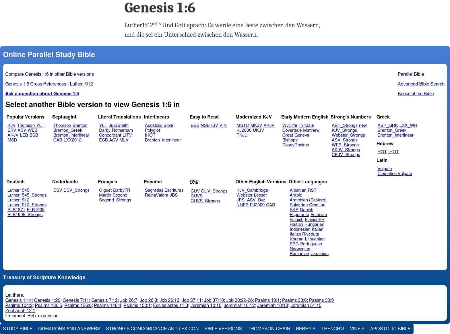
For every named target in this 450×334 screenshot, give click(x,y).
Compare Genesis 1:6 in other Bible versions (49, 74)
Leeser (260, 195)
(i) (155, 24)
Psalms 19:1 (267, 300)
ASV (22, 130)
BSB (34, 135)
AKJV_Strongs (346, 150)
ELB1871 (16, 210)
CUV (195, 191)
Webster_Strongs (348, 135)
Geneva (301, 135)
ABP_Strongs (345, 125)
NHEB (242, 205)
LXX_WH (408, 125)
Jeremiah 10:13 (272, 305)
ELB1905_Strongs (24, 215)
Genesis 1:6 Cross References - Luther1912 (49, 84)
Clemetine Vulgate (395, 174)
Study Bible (17, 329)
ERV (11, 130)
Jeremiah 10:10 (205, 305)
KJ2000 (243, 130)
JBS (174, 195)
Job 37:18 (214, 300)
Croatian (317, 205)
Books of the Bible (416, 94)
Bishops (290, 140)
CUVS (197, 196)
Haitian (296, 224)
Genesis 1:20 (47, 300)
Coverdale (292, 130)
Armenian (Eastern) (308, 200)
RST (312, 190)
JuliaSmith (119, 125)
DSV (57, 190)
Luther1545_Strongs (26, 195)
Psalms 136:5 (48, 305)
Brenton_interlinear (71, 135)
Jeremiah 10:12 (239, 305)
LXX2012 (73, 140)
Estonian (319, 215)
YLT (40, 125)
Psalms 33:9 (321, 300)
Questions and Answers (69, 329)
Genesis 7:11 (76, 300)
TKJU (242, 135)
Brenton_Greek (67, 130)
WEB (32, 130)
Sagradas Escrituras (164, 190)
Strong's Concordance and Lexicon (152, 329)
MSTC (242, 125)
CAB (57, 140)
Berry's (305, 329)
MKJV (256, 125)
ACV (113, 140)
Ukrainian (320, 254)
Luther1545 (18, 190)
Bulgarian (299, 205)
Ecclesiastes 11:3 (170, 305)
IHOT (150, 135)
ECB (103, 140)
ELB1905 (35, 210)
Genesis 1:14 (18, 300)
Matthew (311, 130)
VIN (223, 125)
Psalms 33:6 (294, 300)
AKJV (12, 135)
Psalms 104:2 (19, 305)
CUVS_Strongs (205, 201)
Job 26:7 (128, 300)
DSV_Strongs (76, 190)
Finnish (297, 220)
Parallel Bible (411, 74)
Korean (297, 239)
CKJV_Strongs (346, 155)
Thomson (26, 125)
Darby (104, 130)
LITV (127, 135)
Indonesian (300, 229)
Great (287, 135)
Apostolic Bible (390, 329)
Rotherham (122, 130)
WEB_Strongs (345, 145)
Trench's (332, 329)
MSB (12, 140)
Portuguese (311, 244)
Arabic (296, 195)
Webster (244, 195)
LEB (24, 135)
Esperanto (299, 215)
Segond (120, 195)
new (363, 125)
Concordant (110, 135)
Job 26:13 (170, 300)
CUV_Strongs (214, 191)
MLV (123, 140)
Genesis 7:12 (104, 300)
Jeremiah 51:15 (305, 305)
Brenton (80, 125)
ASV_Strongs (345, 140)
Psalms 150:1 (137, 305)
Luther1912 (18, 200)
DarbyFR (121, 190)
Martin (105, 195)
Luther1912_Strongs (26, 205)
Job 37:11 (192, 300)
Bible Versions (223, 329)
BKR (294, 210)
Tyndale (306, 125)
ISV (214, 125)
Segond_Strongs (115, 200)
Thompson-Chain (269, 329)
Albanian (298, 190)
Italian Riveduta (304, 234)
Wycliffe (289, 125)
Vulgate (385, 169)
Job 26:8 (148, 300)
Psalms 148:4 (107, 305)
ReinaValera (156, 195)
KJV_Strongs (344, 130)
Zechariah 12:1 (20, 310)
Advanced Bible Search (421, 84)
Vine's (357, 329)
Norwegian (300, 249)
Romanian (299, 254)
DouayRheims (295, 145)
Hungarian (314, 224)
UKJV (258, 130)
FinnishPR (315, 220)
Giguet (105, 190)
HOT (382, 152)
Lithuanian (315, 239)
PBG (294, 244)
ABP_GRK (388, 125)
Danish (306, 210)
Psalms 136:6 (78, 305)
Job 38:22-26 (239, 300)
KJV (11, 125)
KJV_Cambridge (252, 190)
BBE (195, 125)
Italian (317, 229)
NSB (205, 125)
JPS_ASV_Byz (250, 200)
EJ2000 (257, 205)
